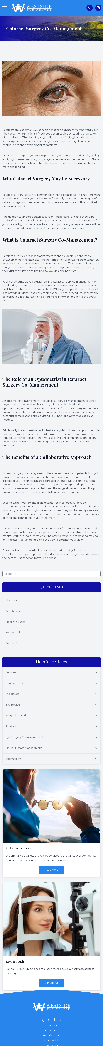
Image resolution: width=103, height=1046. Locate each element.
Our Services (14, 611)
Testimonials (13, 632)
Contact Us (12, 643)
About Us (11, 600)
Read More (51, 869)
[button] (5, 7)
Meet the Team (15, 621)
